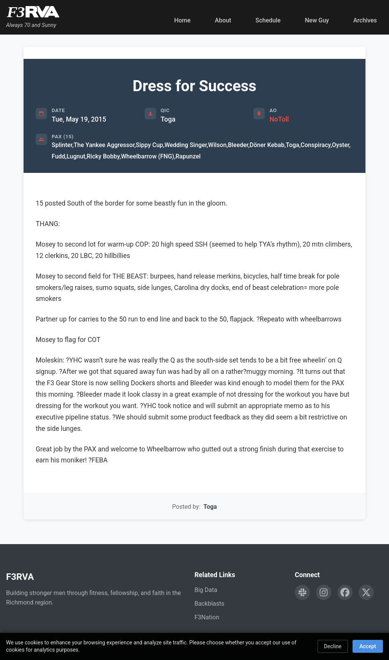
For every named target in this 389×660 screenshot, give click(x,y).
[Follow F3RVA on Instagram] (323, 592)
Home (182, 20)
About (223, 20)
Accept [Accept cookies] (367, 646)
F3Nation (206, 617)
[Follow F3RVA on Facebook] (345, 592)
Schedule (267, 20)
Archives (365, 20)
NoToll (279, 119)
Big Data (205, 590)
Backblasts (209, 603)
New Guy (317, 20)
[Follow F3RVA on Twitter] (366, 592)
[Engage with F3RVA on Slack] (302, 592)
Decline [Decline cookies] (333, 646)
